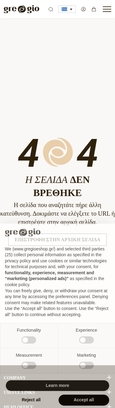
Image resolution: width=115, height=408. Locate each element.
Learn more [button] (57, 392)
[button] (67, 9)
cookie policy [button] (17, 291)
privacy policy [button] (18, 267)
